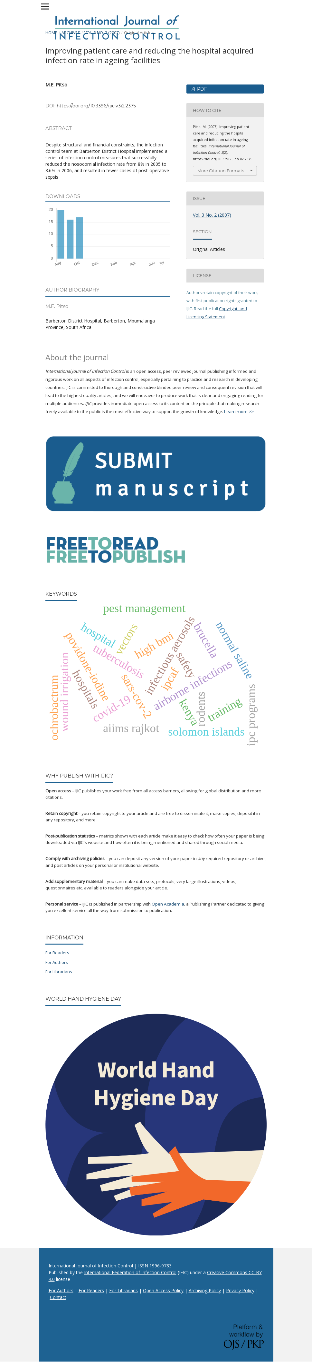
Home (51, 32)
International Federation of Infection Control (130, 1272)
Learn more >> (239, 411)
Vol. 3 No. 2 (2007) (101, 32)
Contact (58, 1297)
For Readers (57, 953)
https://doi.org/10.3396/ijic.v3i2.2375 (96, 106)
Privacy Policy (240, 1290)
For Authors (56, 962)
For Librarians (58, 972)
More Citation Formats (220, 170)
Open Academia (168, 904)
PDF (201, 89)
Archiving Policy (205, 1290)
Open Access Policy (163, 1290)
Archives (70, 32)
